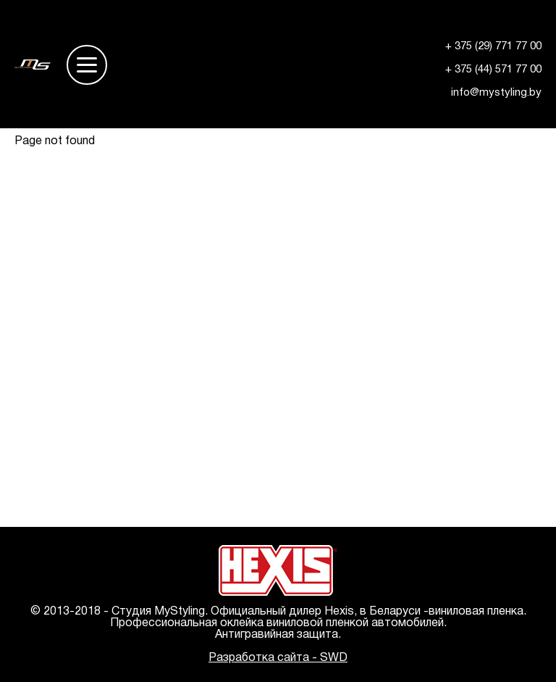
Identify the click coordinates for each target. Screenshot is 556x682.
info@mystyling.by (496, 93)
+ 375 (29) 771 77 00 (493, 46)
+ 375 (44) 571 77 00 (493, 70)
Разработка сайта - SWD (278, 658)
